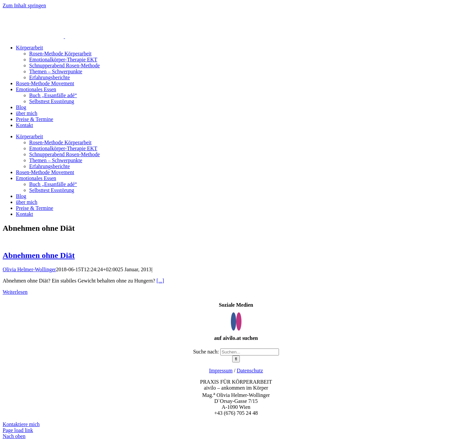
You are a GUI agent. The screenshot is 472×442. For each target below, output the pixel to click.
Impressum (221, 370)
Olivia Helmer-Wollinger (29, 269)
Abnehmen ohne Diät (39, 255)
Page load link (18, 430)
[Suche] (236, 358)
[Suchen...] (249, 351)
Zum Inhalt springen (24, 5)
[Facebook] (233, 321)
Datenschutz (250, 370)
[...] (160, 281)
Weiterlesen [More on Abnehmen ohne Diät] (15, 292)
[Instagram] (238, 321)
